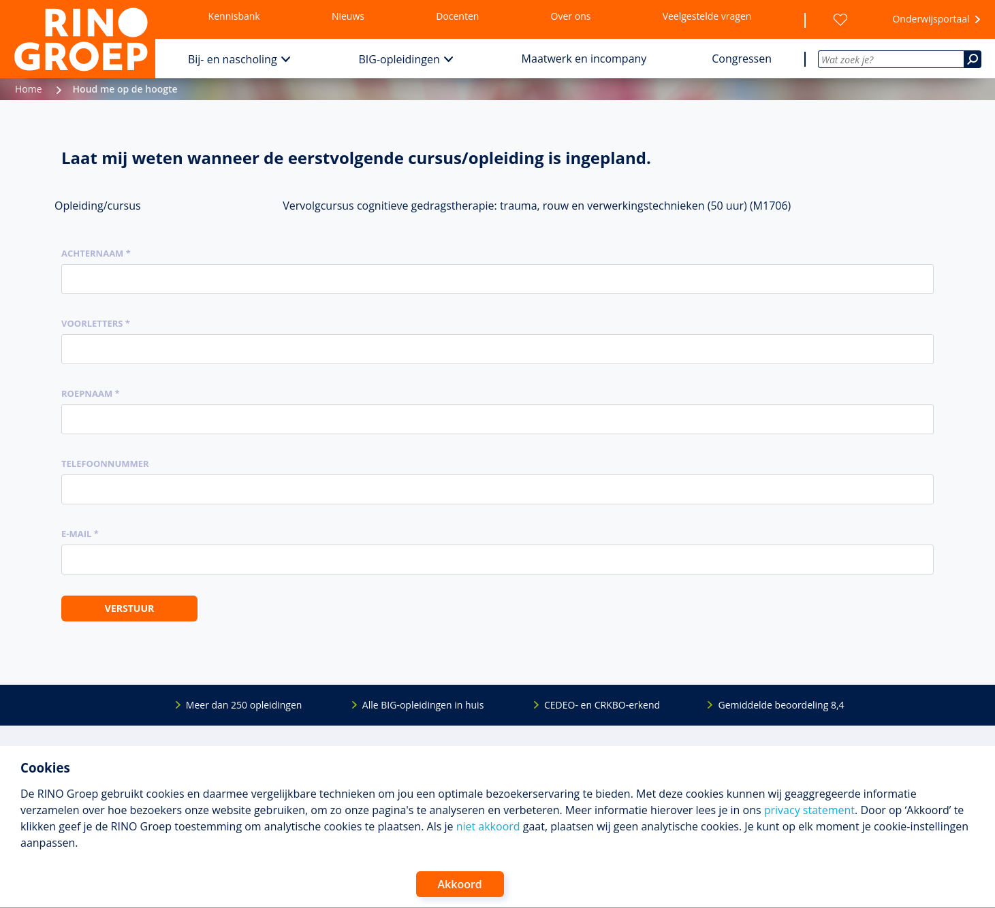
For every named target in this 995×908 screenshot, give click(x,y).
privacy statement (809, 809)
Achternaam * (96, 253)
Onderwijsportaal (930, 18)
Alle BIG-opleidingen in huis (423, 704)
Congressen (742, 58)
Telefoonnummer (105, 463)
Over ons (571, 16)
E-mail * (80, 534)
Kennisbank (234, 16)
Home (28, 88)
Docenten (457, 16)
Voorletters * (95, 323)
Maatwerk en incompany (584, 58)
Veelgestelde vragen (707, 16)
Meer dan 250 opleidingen (244, 704)
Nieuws (348, 16)
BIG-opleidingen (399, 59)
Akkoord (460, 884)
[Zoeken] (972, 59)
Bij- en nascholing (232, 59)
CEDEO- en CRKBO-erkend (602, 704)
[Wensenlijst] (840, 19)
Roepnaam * (90, 393)
